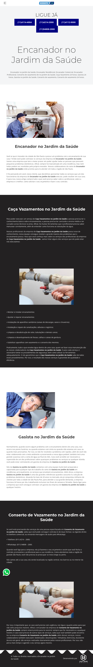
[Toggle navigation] (5, 3)
